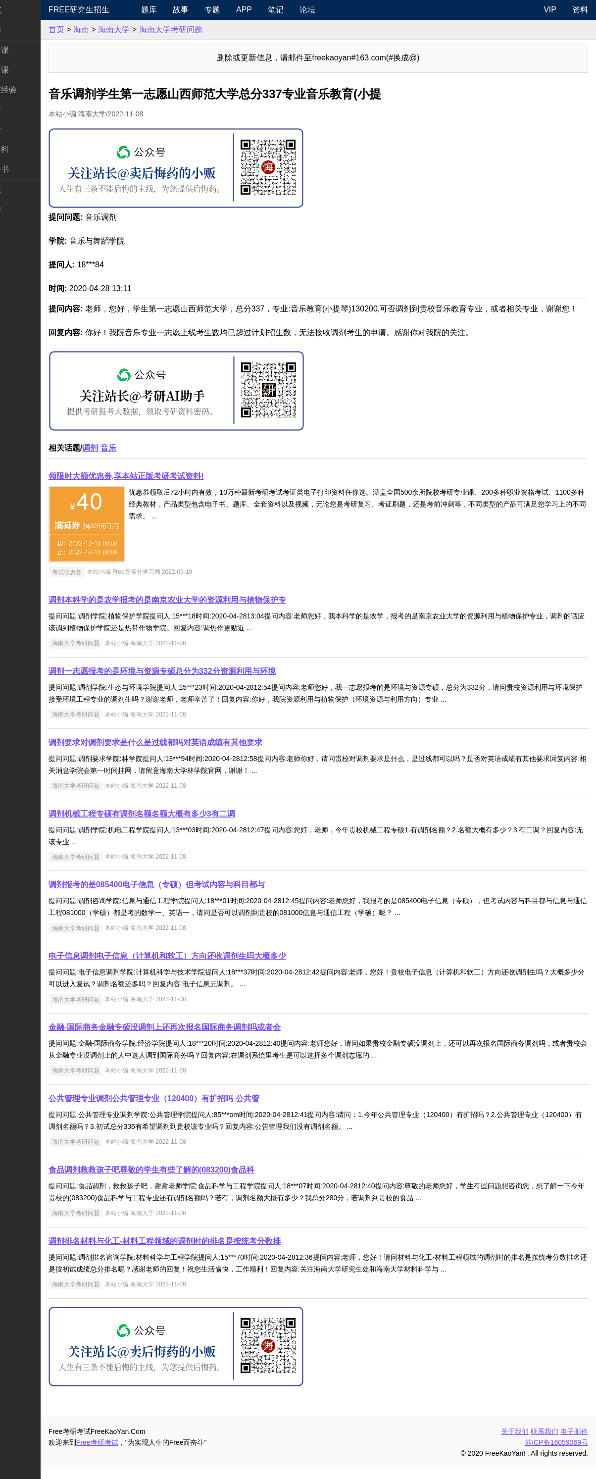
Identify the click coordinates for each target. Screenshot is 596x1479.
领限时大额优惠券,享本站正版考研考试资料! (165, 488)
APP (276, 9)
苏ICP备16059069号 (556, 1454)
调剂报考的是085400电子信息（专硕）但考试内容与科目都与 (195, 896)
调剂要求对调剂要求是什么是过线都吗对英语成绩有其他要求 (194, 754)
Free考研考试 (136, 1454)
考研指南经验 (31, 90)
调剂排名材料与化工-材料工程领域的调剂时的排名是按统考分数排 (203, 1253)
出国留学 (24, 209)
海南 (120, 29)
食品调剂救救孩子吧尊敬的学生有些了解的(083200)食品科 (190, 1181)
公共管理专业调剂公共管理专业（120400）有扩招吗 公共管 (192, 1110)
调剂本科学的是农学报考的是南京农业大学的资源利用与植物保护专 (206, 612)
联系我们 (544, 1443)
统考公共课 (28, 50)
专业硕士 (24, 129)
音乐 (147, 460)
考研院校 (24, 109)
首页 (95, 29)
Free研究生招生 (117, 9)
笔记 (308, 9)
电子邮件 (574, 1443)
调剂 (129, 460)
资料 (580, 9)
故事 (213, 9)
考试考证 (24, 189)
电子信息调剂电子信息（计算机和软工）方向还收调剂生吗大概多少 (206, 968)
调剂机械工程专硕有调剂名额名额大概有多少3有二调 (180, 825)
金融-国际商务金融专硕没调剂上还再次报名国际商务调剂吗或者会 (203, 1039)
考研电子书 (28, 169)
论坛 (340, 9)
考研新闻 (24, 30)
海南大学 (152, 29)
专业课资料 (28, 149)
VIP (550, 9)
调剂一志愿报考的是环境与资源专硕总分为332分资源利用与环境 (200, 683)
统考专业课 (28, 70)
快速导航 (23, 9)
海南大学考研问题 (209, 29)
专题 (244, 9)
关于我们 (515, 1443)
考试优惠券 (105, 583)
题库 (181, 9)
